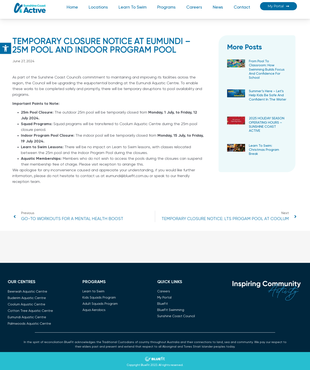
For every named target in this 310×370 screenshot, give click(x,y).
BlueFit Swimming (170, 310)
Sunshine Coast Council (176, 316)
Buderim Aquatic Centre (27, 298)
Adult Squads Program (100, 304)
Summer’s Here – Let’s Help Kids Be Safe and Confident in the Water (267, 95)
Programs (166, 7)
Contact (242, 7)
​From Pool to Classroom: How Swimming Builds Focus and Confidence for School (267, 70)
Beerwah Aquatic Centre (27, 291)
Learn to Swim (133, 7)
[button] (5, 48)
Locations (98, 7)
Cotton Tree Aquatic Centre (30, 311)
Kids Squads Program (99, 297)
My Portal (164, 297)
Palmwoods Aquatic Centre (29, 324)
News (218, 7)
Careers (194, 7)
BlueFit (162, 304)
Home (72, 7)
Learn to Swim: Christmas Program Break (264, 150)
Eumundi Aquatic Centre (27, 317)
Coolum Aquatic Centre (26, 304)
